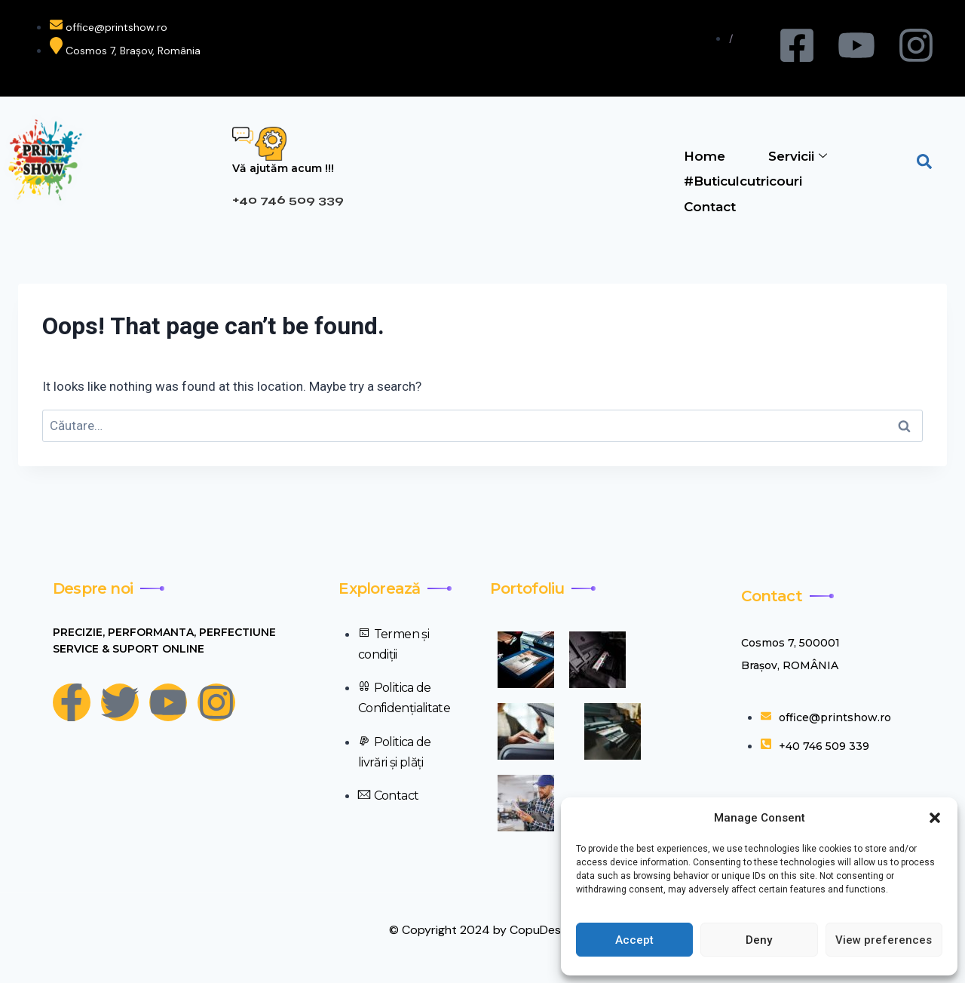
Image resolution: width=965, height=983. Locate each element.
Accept (634, 940)
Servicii (797, 155)
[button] (934, 817)
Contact (709, 203)
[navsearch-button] (924, 160)
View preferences (883, 940)
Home (704, 155)
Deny (759, 940)
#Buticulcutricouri (742, 179)
